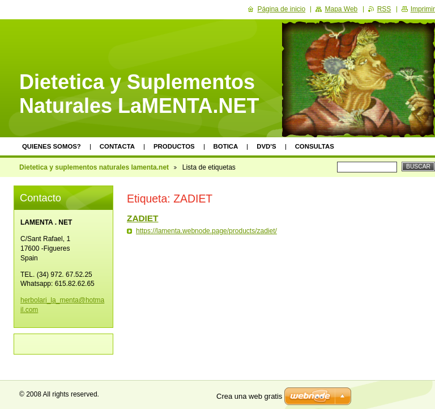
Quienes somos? (51, 146)
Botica (226, 146)
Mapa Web (341, 9)
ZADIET (142, 218)
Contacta (117, 146)
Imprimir (423, 9)
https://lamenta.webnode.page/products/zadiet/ (206, 231)
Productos (174, 146)
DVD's (266, 146)
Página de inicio (281, 9)
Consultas (314, 146)
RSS (384, 9)
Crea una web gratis (249, 396)
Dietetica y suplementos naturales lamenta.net (94, 167)
